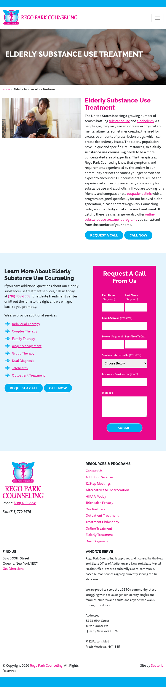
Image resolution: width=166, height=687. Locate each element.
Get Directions (13, 568)
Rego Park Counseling (46, 665)
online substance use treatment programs (120, 216)
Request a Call (104, 235)
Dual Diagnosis (23, 360)
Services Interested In (121, 355)
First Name (108, 297)
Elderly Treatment (99, 534)
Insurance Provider (120, 374)
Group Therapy (23, 353)
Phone (112, 336)
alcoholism (145, 121)
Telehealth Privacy (99, 502)
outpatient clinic (139, 193)
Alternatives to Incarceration (107, 490)
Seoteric (157, 665)
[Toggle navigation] (157, 18)
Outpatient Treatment (28, 375)
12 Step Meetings (98, 483)
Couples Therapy (24, 331)
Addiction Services (99, 477)
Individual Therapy (26, 324)
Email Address (117, 318)
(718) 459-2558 (19, 296)
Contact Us (94, 470)
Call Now (138, 235)
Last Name (131, 297)
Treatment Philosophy (102, 522)
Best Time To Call (135, 337)
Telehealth (20, 368)
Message (107, 393)
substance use (119, 121)
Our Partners (95, 509)
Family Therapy (23, 338)
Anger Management (27, 346)
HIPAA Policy (96, 496)
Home (6, 89)
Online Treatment (99, 528)
